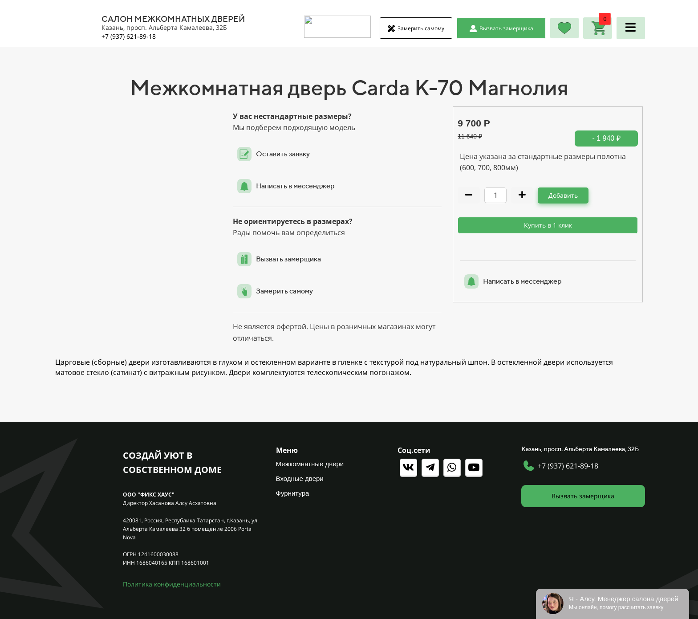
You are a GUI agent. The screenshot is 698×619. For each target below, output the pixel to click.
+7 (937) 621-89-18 (568, 466)
